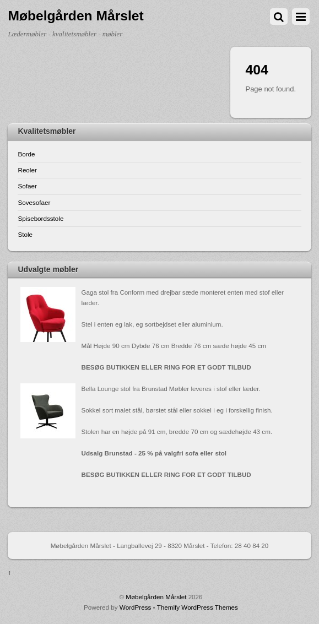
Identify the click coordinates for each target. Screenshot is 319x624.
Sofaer (27, 185)
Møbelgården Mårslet (156, 596)
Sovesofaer (34, 202)
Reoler (27, 169)
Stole (25, 234)
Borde (26, 154)
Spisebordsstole (40, 218)
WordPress (135, 607)
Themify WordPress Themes (197, 607)
